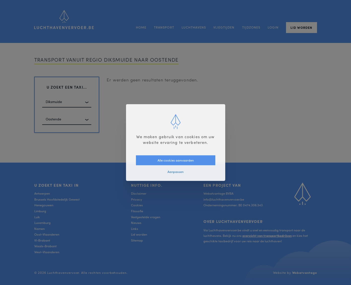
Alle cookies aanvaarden (176, 160)
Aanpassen (175, 171)
